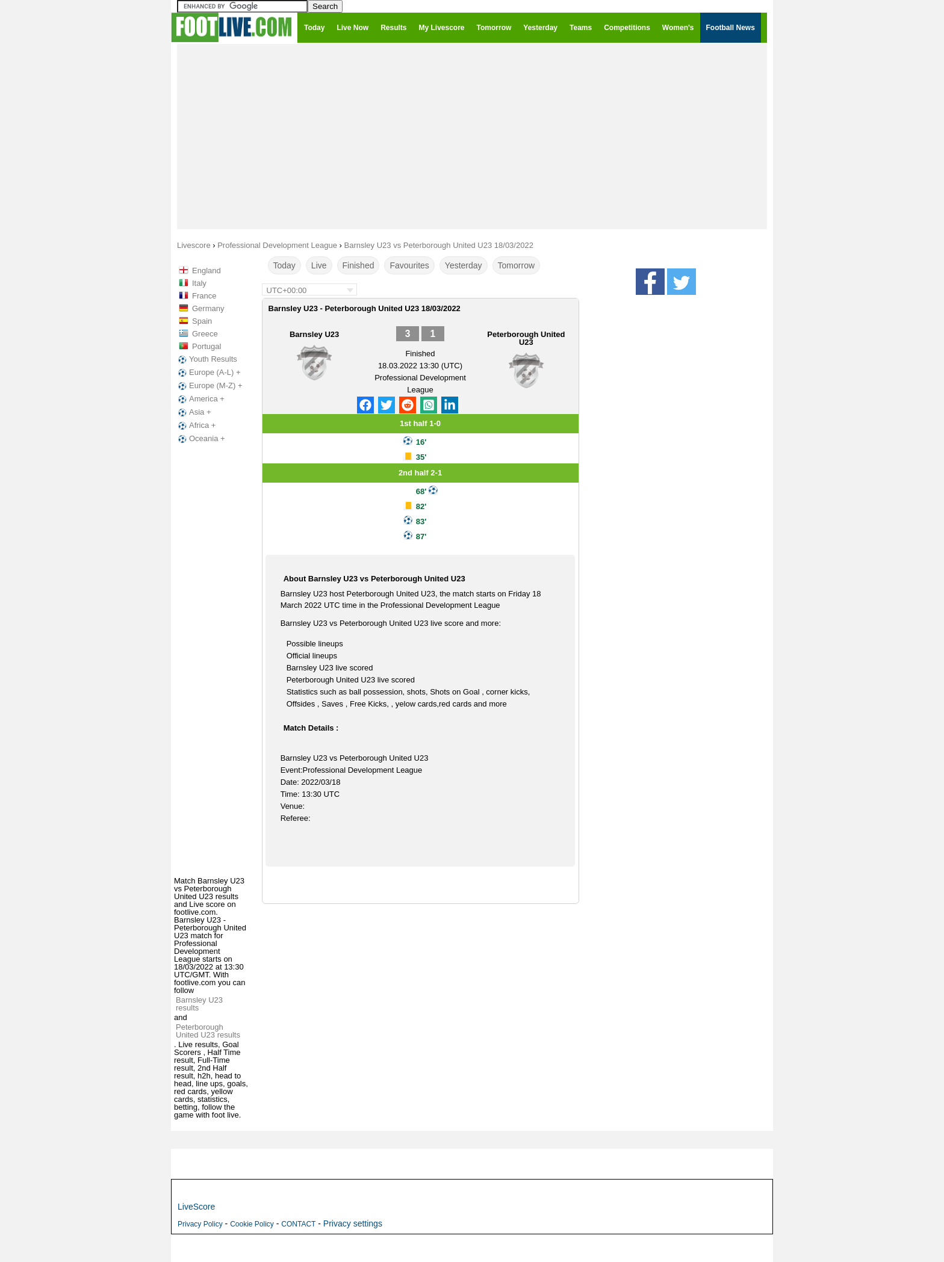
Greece (205, 333)
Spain (202, 321)
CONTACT (298, 1224)
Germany (208, 308)
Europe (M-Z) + (209, 386)
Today (284, 265)
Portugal (206, 346)
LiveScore (196, 1206)
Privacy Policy (200, 1224)
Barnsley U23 (314, 334)
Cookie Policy (252, 1224)
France (204, 295)
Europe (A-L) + (208, 372)
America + (200, 399)
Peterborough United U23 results (208, 1030)
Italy (199, 283)
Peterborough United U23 (526, 338)
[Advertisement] (472, 136)
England (206, 270)
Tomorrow (516, 265)
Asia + (193, 412)
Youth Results (206, 359)
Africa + (196, 425)
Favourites (409, 265)
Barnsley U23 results (199, 1003)
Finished (358, 265)
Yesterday (463, 265)
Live (319, 265)
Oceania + (200, 439)
